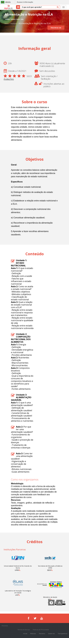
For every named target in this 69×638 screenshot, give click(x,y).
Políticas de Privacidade (41, 630)
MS (49, 599)
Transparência (62, 633)
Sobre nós (51, 633)
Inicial (25, 633)
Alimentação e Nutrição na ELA (35, 23)
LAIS (16, 595)
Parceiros (42, 633)
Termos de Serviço (24, 630)
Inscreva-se (56, 28)
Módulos (13, 24)
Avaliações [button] (9, 79)
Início (7, 24)
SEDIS (49, 570)
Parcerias (5, 626)
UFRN (17, 570)
